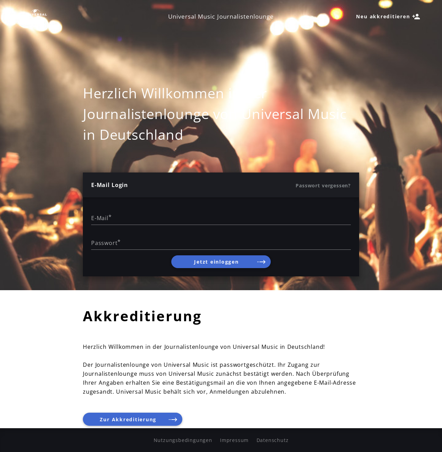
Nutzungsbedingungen (183, 440)
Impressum (234, 440)
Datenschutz (273, 440)
